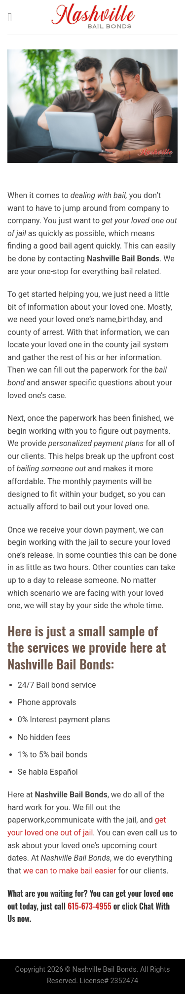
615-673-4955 (89, 906)
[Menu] (13, 17)
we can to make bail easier (69, 870)
